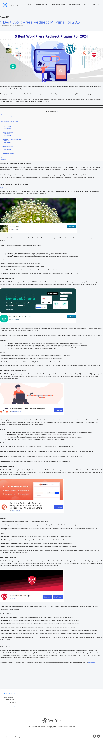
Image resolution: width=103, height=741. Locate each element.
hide (57, 111)
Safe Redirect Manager (8, 152)
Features (7, 126)
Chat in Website (8, 697)
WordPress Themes (58, 4)
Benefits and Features (11, 155)
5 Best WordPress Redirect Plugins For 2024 (40, 22)
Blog (85, 4)
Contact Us (94, 4)
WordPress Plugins (41, 4)
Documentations (74, 4)
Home (29, 4)
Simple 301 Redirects (7, 145)
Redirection (5, 124)
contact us (91, 662)
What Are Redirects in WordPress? (10, 116)
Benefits (7, 128)
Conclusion (3, 158)
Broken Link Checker (8, 131)
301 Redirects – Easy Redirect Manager (12, 138)
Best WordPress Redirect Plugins (9, 120)
